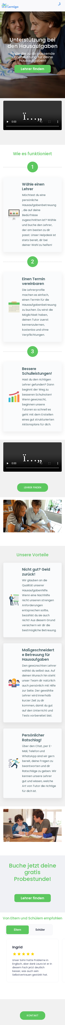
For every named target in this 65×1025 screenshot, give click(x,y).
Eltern (17, 929)
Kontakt (32, 1015)
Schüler (40, 929)
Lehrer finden (32, 487)
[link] (9, 5)
